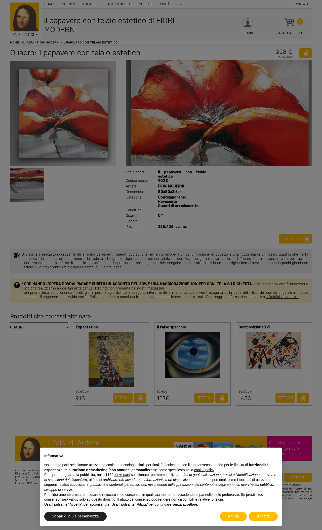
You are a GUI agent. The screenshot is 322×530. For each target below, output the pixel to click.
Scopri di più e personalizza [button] (75, 516)
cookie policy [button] (204, 470)
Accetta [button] (263, 516)
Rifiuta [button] (233, 516)
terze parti (122, 475)
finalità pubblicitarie (74, 485)
